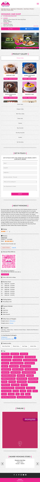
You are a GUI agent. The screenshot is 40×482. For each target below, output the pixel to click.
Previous (2, 463)
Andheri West (33, 346)
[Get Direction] (15, 338)
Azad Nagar (24, 346)
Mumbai (11, 323)
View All (14, 247)
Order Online (11, 79)
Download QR (5, 274)
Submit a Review (6, 247)
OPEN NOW (35, 26)
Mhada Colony (16, 346)
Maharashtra (12, 321)
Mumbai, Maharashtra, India (7, 339)
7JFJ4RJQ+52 (4, 337)
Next (37, 463)
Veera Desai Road (6, 346)
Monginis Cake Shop (20, 460)
